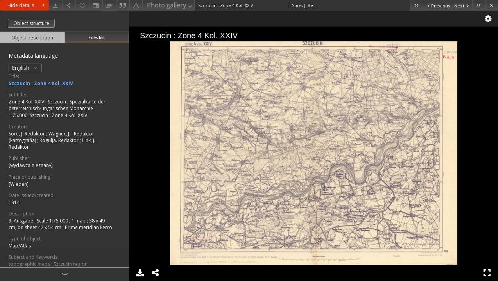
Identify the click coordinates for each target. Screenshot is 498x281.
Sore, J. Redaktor (27, 133)
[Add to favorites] (82, 5)
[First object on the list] (416, 5)
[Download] (55, 5)
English (25, 67)
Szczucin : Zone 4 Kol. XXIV (41, 83)
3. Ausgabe (21, 220)
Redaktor (84, 133)
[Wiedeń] (19, 184)
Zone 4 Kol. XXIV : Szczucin (38, 101)
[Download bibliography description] (109, 5)
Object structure (31, 23)
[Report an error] (136, 5)
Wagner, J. (60, 133)
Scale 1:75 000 (53, 220)
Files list (96, 37)
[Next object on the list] (462, 5)
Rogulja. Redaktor (59, 140)
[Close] (491, 5)
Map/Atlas (20, 245)
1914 (14, 202)
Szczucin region (71, 264)
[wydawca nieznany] (31, 165)
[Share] (68, 5)
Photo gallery (170, 6)
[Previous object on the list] (437, 5)
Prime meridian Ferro (88, 227)
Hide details (27, 5)
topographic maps (30, 264)
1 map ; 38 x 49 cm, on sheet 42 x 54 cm (57, 224)
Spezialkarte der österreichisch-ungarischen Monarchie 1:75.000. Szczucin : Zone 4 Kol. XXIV (57, 108)
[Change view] (95, 5)
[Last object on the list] (478, 5)
